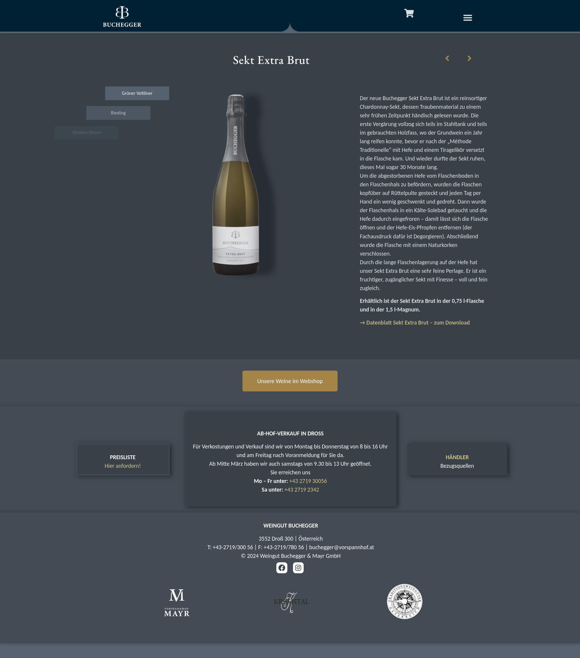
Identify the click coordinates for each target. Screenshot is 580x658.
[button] (477, 17)
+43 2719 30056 (308, 481)
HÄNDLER (457, 457)
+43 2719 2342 (301, 489)
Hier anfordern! (123, 465)
